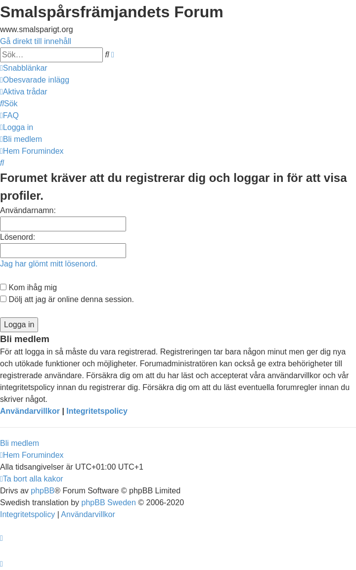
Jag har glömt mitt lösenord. (48, 264)
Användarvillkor (30, 411)
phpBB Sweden (109, 502)
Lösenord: (17, 237)
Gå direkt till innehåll (35, 41)
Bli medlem (19, 443)
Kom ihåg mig (28, 287)
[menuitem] (34, 80)
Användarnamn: (28, 210)
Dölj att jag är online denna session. (67, 299)
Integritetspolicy (97, 411)
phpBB (42, 490)
